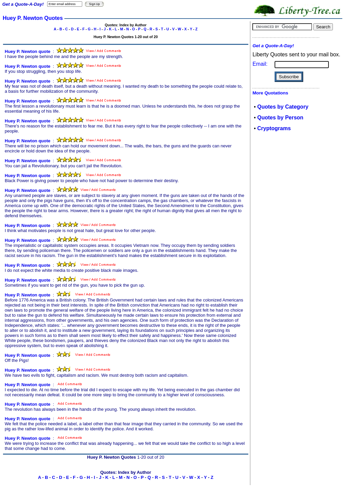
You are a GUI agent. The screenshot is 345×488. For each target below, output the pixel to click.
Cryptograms (274, 128)
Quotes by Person (280, 117)
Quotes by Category (282, 107)
